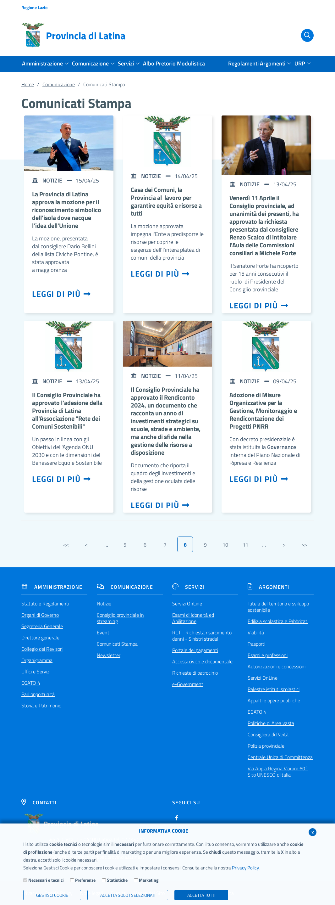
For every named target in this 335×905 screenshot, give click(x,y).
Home (27, 84)
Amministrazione (51, 587)
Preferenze (85, 880)
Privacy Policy (245, 867)
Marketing (148, 880)
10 (225, 544)
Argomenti (268, 587)
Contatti (38, 802)
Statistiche (117, 880)
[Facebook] (176, 817)
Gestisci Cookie (52, 895)
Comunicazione (58, 84)
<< (66, 544)
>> (304, 544)
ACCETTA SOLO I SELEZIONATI (127, 895)
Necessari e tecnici (46, 880)
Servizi (188, 587)
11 (245, 544)
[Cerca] (304, 35)
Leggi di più (61, 293)
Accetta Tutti (201, 895)
